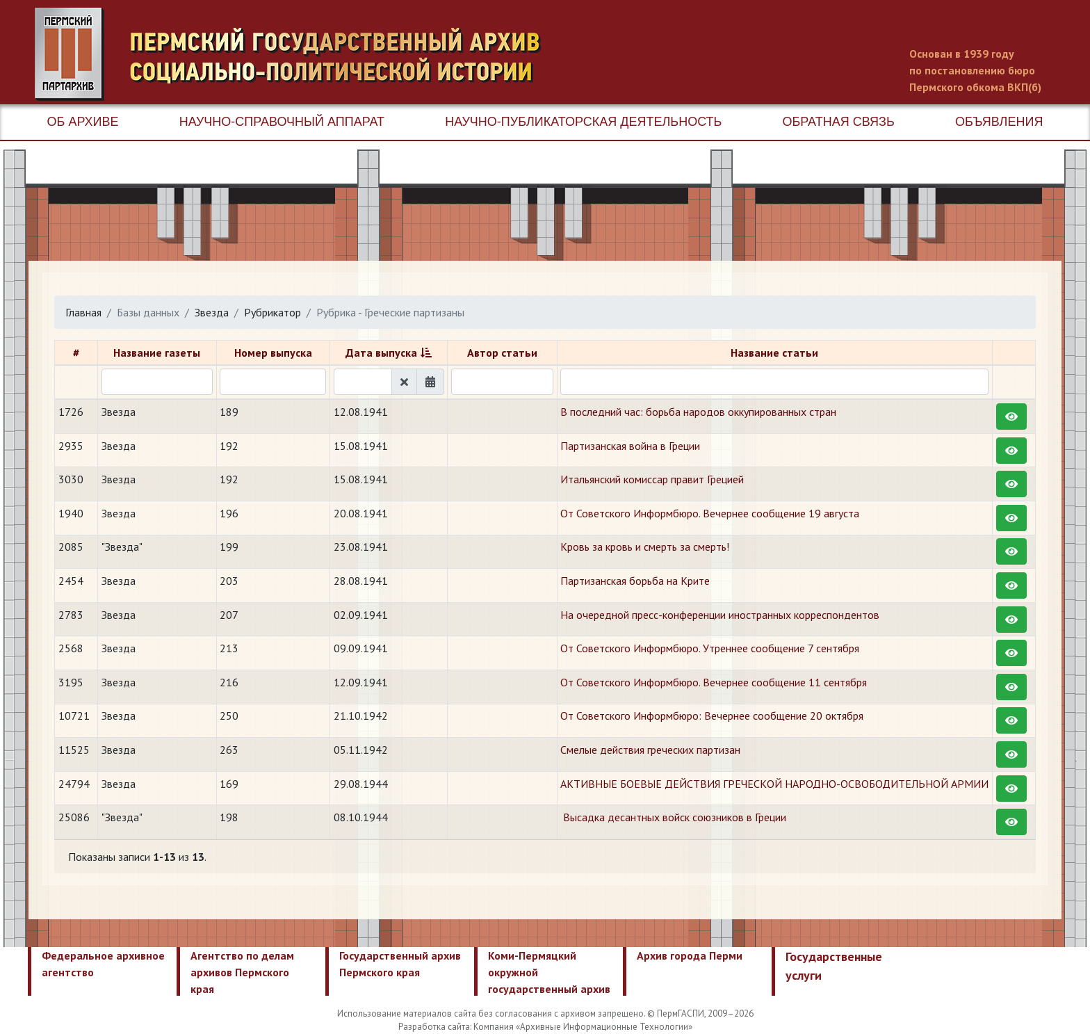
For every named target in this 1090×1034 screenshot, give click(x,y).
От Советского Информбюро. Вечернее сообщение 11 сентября (713, 682)
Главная (83, 312)
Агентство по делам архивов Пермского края (242, 972)
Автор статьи (502, 353)
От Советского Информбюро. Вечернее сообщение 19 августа (709, 513)
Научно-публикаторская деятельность (583, 122)
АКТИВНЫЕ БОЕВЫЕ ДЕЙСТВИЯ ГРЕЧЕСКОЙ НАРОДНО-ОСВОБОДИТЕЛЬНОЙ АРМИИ (774, 784)
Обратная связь (839, 122)
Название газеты (156, 353)
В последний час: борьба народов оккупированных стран (698, 412)
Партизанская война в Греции (630, 446)
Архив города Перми (689, 955)
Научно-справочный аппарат (281, 122)
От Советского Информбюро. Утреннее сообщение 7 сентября (709, 648)
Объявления (999, 122)
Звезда (212, 312)
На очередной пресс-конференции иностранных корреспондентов (719, 615)
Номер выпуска (273, 353)
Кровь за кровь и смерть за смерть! (644, 547)
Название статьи (774, 353)
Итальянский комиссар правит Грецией (652, 479)
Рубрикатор (272, 312)
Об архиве (83, 122)
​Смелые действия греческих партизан (650, 750)
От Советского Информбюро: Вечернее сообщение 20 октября (711, 715)
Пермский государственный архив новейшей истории (295, 54)
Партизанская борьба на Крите (635, 581)
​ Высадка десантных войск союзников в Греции (673, 817)
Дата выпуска (381, 353)
